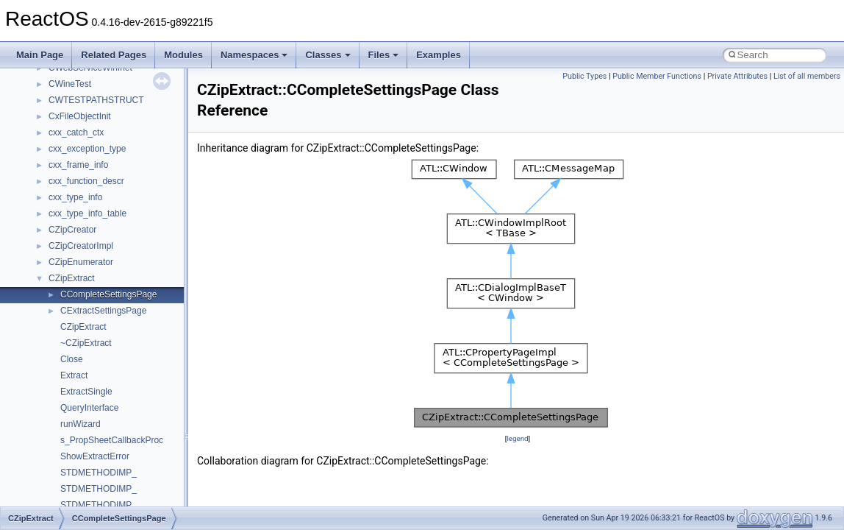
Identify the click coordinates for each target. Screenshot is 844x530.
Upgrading (45, 96)
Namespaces (254, 54)
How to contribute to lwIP (74, 129)
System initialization (63, 226)
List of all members (806, 76)
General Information (64, 307)
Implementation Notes (68, 274)
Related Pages (113, 54)
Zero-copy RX (52, 210)
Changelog (46, 112)
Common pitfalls (56, 161)
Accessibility (72, 469)
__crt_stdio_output (85, 436)
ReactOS (31, 80)
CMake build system (64, 145)
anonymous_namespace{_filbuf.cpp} (119, 485)
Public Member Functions (656, 76)
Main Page (39, 54)
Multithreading (52, 242)
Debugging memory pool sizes (84, 177)
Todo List (42, 323)
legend (517, 438)
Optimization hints (60, 258)
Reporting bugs (55, 193)
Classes (327, 54)
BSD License (50, 291)
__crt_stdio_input (82, 420)
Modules (183, 54)
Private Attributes (737, 76)
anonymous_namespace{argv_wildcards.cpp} (137, 501)
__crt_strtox (72, 453)
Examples (438, 54)
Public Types (584, 76)
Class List (56, 404)
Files (383, 54)
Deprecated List (56, 339)
